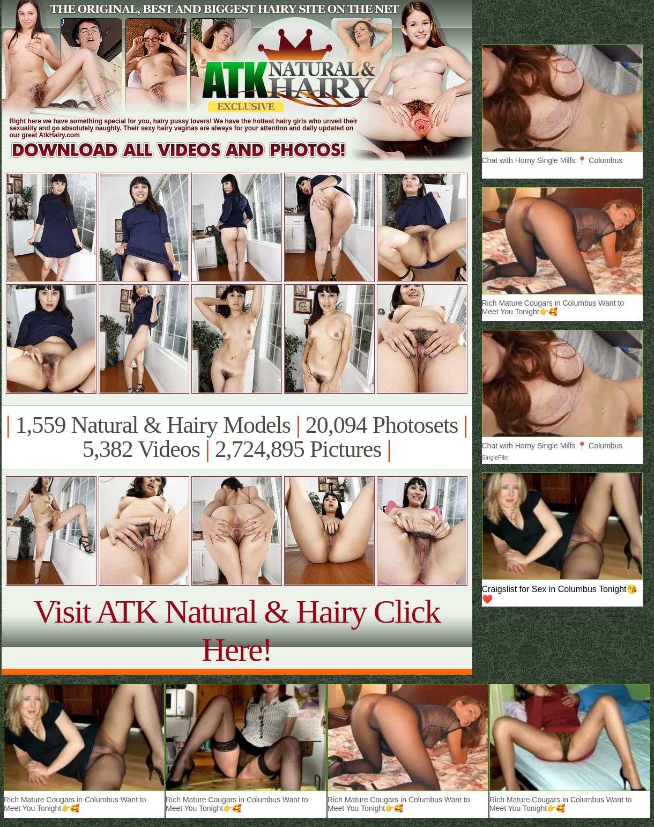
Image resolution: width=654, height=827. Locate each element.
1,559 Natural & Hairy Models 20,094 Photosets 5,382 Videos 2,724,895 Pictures (236, 437)
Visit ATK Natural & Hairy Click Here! (236, 630)
